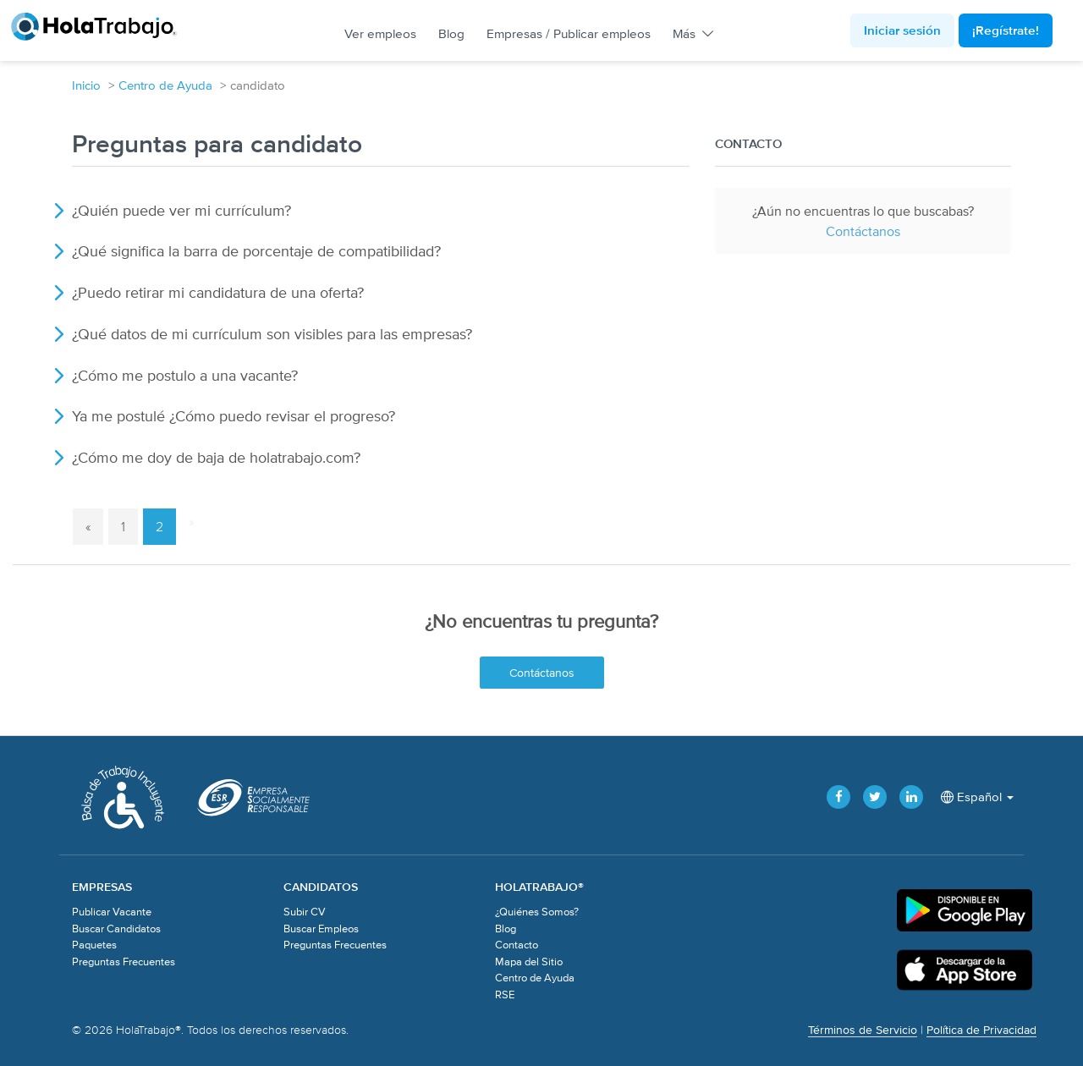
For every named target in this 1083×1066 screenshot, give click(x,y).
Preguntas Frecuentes (123, 961)
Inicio (86, 85)
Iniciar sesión (902, 30)
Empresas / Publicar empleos (569, 33)
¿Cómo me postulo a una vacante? (185, 375)
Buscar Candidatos (116, 928)
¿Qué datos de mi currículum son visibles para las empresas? (272, 334)
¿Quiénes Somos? (537, 911)
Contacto (516, 944)
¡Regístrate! (1005, 30)
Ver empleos (380, 33)
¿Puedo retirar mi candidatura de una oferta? (218, 292)
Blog (451, 33)
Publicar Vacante (111, 911)
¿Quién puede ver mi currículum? (181, 210)
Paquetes (94, 944)
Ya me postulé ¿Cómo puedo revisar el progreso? (233, 416)
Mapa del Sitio (529, 961)
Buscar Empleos (321, 928)
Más (692, 33)
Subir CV (304, 911)
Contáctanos (863, 231)
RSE (504, 994)
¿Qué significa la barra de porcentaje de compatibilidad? (256, 251)
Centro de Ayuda (165, 85)
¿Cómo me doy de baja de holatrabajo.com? (216, 457)
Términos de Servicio (862, 1029)
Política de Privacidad (981, 1029)
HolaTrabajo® (102, 27)
